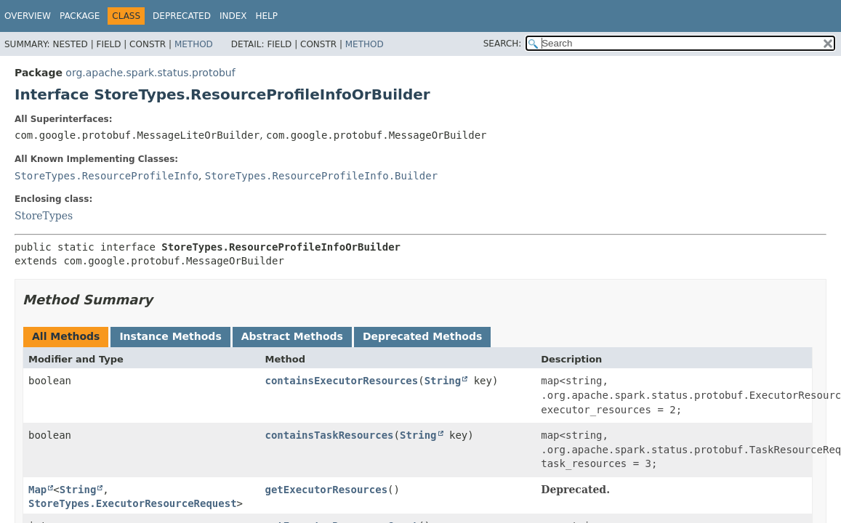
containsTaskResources (329, 435)
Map (37, 489)
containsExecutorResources (342, 380)
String (443, 380)
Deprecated (182, 16)
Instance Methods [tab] (170, 336)
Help (266, 16)
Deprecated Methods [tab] (422, 336)
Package (80, 16)
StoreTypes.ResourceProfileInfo (106, 176)
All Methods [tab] (66, 336)
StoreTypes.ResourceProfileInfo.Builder (321, 176)
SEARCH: (502, 43)
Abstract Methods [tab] (292, 336)
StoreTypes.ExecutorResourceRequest (132, 503)
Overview (27, 16)
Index (233, 16)
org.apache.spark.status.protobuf (150, 72)
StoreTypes (44, 216)
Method (193, 44)
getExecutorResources (326, 489)
